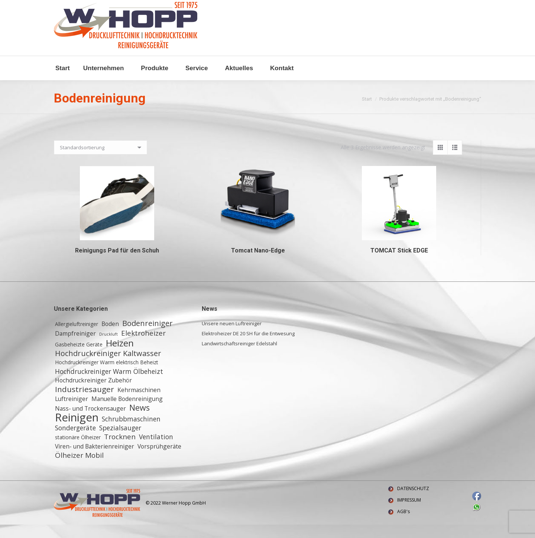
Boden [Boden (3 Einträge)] (110, 337)
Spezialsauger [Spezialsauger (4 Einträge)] (120, 441)
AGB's (403, 525)
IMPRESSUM (409, 513)
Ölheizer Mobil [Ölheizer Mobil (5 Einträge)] (79, 468)
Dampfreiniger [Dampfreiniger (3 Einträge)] (75, 347)
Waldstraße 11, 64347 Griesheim (221, 6)
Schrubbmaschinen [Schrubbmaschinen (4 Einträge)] (131, 432)
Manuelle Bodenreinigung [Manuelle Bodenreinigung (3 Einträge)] (127, 412)
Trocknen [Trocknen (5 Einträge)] (120, 450)
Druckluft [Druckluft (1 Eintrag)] (108, 347)
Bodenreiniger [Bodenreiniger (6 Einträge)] (147, 337)
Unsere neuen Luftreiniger (232, 336)
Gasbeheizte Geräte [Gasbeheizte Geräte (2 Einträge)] (79, 357)
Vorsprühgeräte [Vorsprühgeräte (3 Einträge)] (159, 460)
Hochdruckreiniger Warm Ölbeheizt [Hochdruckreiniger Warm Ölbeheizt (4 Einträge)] (109, 385)
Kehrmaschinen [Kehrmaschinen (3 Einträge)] (138, 403)
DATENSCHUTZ (413, 502)
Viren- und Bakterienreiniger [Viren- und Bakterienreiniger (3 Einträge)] (94, 460)
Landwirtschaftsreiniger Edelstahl (239, 356)
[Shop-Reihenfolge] (100, 161)
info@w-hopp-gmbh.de (82, 6)
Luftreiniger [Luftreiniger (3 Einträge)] (71, 412)
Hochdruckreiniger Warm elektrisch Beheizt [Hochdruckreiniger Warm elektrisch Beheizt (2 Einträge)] (106, 375)
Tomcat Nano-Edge (258, 263)
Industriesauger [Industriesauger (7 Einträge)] (84, 402)
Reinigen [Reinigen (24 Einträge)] (76, 431)
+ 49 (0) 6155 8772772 (146, 6)
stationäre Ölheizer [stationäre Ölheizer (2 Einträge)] (78, 450)
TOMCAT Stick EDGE (399, 263)
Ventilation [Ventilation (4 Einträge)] (156, 450)
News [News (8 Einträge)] (139, 421)
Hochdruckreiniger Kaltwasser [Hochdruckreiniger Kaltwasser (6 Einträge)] (108, 367)
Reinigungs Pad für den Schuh (117, 263)
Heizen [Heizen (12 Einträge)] (120, 356)
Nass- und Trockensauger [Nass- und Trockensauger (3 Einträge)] (90, 422)
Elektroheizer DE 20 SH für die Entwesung (248, 346)
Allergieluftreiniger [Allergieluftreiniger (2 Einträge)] (76, 337)
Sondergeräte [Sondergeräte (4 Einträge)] (75, 441)
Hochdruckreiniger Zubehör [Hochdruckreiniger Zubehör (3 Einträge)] (93, 393)
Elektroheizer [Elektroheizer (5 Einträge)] (143, 346)
